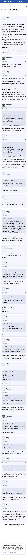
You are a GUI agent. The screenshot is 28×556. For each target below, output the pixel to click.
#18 (25, 462)
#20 (25, 508)
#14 (25, 367)
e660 (7, 17)
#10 (25, 266)
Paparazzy (9, 57)
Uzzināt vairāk (12, 552)
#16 (25, 420)
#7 (25, 200)
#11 (25, 292)
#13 (25, 343)
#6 (25, 177)
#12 (25, 320)
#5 (25, 139)
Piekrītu (5, 552)
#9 (25, 251)
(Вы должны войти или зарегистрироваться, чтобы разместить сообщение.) (14, 525)
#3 (25, 75)
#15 (25, 392)
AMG (7, 247)
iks (7, 135)
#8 (25, 215)
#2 (25, 61)
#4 (25, 108)
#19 (25, 485)
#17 (25, 441)
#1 (25, 21)
